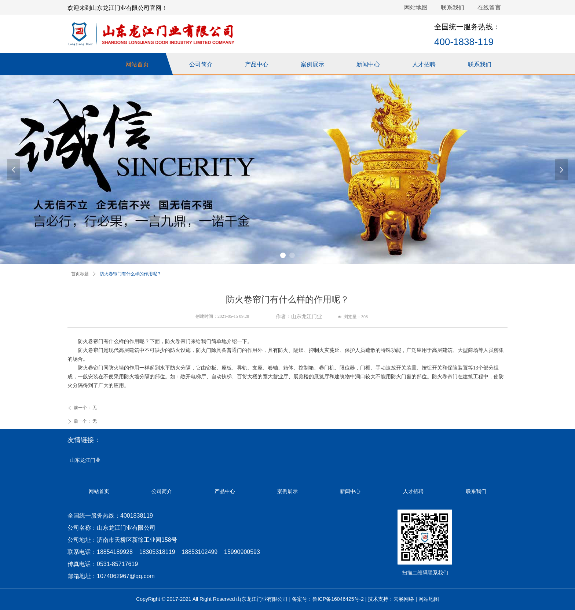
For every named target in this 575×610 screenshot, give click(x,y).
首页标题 (80, 273)
